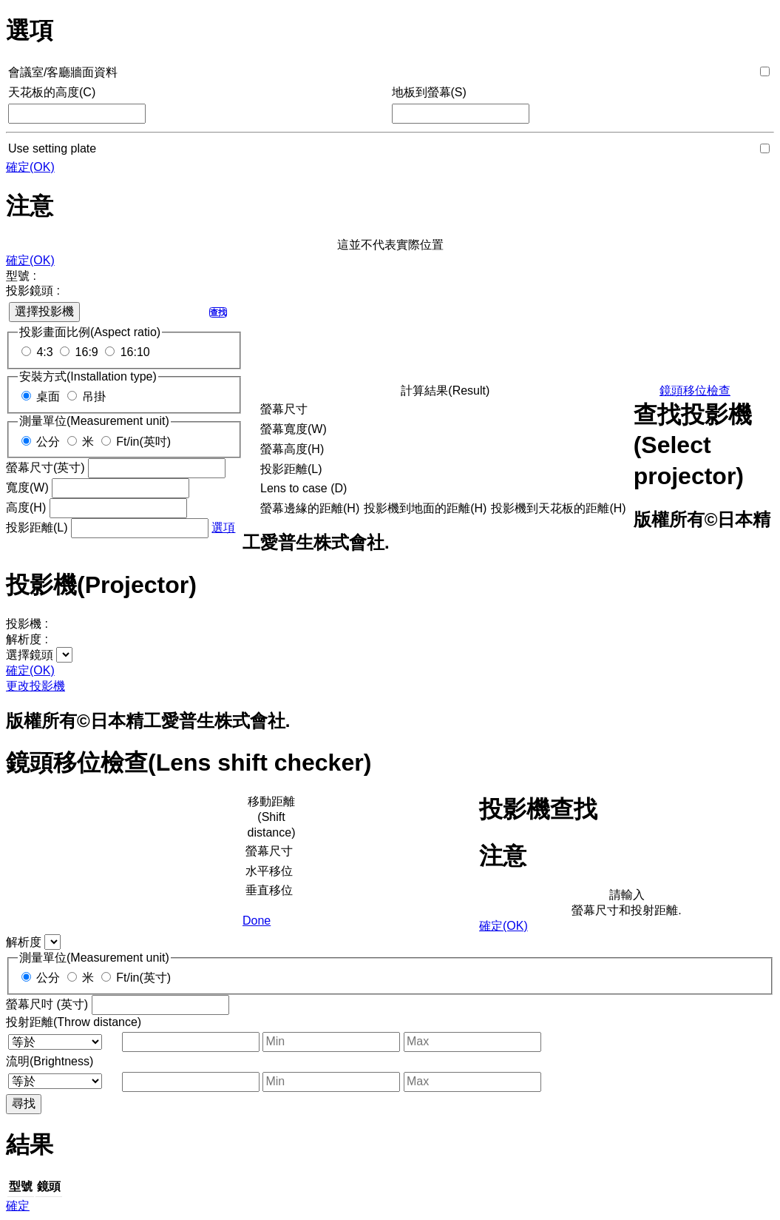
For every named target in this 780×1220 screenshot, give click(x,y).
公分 (48, 441)
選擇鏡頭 (29, 654)
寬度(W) (27, 487)
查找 (218, 312)
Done (257, 920)
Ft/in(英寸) (143, 977)
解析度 (23, 942)
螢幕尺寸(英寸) (45, 467)
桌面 (48, 396)
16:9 (86, 352)
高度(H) (26, 507)
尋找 (23, 1103)
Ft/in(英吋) (143, 441)
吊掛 (94, 396)
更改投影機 (35, 686)
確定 (18, 1205)
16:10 (135, 352)
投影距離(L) (37, 527)
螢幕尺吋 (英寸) (47, 1004)
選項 (223, 527)
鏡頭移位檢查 (694, 390)
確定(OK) (30, 167)
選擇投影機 (44, 311)
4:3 (44, 352)
